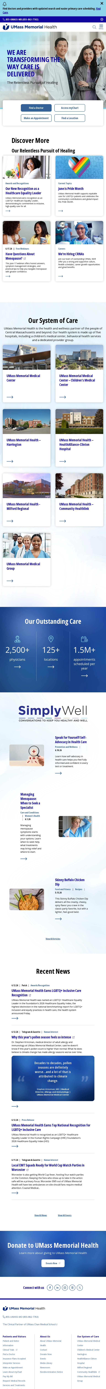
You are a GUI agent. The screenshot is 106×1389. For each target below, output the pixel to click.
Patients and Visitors (14, 1336)
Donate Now (55, 1264)
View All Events (64, 1215)
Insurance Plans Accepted (14, 1358)
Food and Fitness (63, 889)
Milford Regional (84, 1367)
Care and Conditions (29, 812)
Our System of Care (88, 1336)
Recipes (78, 889)
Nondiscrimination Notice (51, 1372)
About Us (45, 1336)
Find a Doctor (36, 108)
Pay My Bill (8, 1376)
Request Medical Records (14, 1380)
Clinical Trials (10, 1349)
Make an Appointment (36, 118)
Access (70, 108)
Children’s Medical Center (88, 1349)
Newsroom (45, 1367)
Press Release (28, 1119)
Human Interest (51, 1031)
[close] (101, 3)
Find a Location (70, 118)
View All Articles (53, 938)
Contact (43, 1349)
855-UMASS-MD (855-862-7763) (22, 19)
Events (43, 1358)
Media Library (46, 1363)
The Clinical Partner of (30, 1324)
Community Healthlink (87, 1371)
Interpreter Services (11, 1363)
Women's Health (32, 815)
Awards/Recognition (40, 985)
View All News (41, 1215)
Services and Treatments (14, 1385)
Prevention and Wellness (66, 746)
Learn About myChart (12, 1372)
